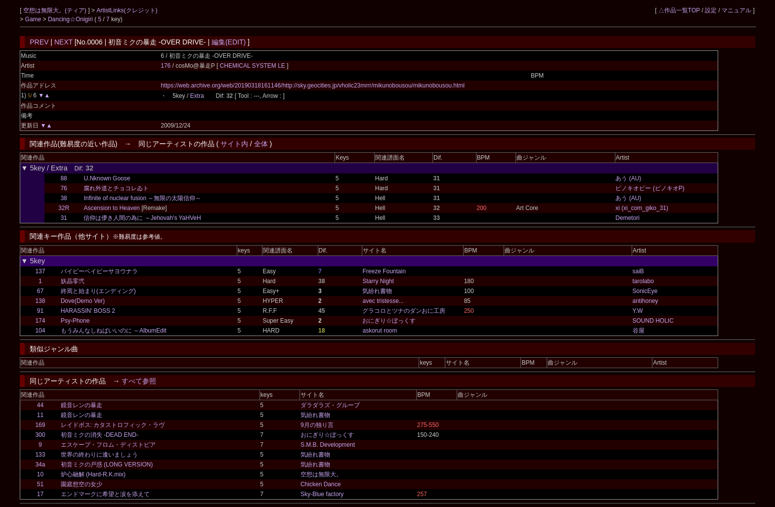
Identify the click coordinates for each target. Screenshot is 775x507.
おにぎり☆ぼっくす (389, 320)
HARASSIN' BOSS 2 (88, 310)
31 (63, 217)
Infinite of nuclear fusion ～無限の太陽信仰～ (142, 198)
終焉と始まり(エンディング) (98, 291)
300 (40, 434)
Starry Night (377, 281)
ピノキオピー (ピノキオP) (649, 188)
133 (40, 454)
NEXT (63, 42)
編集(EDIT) (229, 42)
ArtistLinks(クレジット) (126, 10)
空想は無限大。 (321, 474)
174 (40, 320)
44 (40, 405)
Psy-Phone (75, 320)
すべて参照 (139, 381)
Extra (197, 95)
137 (40, 271)
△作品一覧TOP (679, 10)
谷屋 (639, 330)
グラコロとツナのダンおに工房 (403, 310)
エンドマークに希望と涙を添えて (105, 494)
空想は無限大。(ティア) (55, 10)
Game (34, 19)
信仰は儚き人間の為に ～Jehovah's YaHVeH (142, 217)
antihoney (645, 300)
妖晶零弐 (73, 281)
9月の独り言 (317, 425)
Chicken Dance (321, 484)
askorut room (379, 330)
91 (40, 310)
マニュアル (736, 10)
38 (63, 198)
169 (40, 425)
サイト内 (234, 144)
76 (63, 188)
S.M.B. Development (328, 444)
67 (40, 291)
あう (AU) (628, 178)
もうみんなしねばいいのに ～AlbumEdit (114, 330)
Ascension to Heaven (111, 208)
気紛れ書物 (377, 291)
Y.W (638, 310)
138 (40, 300)
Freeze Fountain (383, 271)
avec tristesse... (382, 300)
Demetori (627, 217)
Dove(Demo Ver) (83, 300)
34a (40, 464)
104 (40, 330)
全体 (261, 144)
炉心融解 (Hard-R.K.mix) (93, 474)
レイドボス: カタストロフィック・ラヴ (113, 425)
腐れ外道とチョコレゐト (116, 188)
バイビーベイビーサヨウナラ (99, 271)
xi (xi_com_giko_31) (641, 208)
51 (40, 484)
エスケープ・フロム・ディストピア (108, 444)
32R (63, 208)
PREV (39, 42)
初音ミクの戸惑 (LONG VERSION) (107, 464)
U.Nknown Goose (107, 178)
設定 (711, 10)
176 (166, 65)
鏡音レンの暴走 (81, 405)
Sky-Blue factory (322, 494)
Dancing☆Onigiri (71, 19)
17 (40, 494)
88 (63, 178)
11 (40, 415)
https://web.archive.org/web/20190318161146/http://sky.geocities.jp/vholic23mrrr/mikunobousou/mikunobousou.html (313, 85)
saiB (638, 271)
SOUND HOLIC (653, 320)
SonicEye (645, 291)
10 (40, 474)
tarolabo (643, 281)
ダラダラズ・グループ (330, 405)
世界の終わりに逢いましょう (99, 454)
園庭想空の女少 (81, 484)
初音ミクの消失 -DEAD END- (99, 434)
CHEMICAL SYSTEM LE (253, 65)
